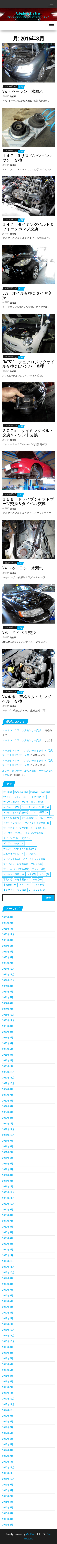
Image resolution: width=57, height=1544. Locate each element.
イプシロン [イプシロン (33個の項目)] (11, 807)
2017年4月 (7, 1444)
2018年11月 (8, 1335)
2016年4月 (7, 1513)
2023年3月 (7, 1054)
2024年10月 (8, 980)
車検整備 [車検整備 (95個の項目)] (10, 884)
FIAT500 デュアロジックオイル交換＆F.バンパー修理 (28, 364)
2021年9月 (7, 1140)
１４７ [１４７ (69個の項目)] (24, 884)
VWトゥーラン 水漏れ (24, 91)
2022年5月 (7, 1106)
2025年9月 (7, 940)
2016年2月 (7, 1524)
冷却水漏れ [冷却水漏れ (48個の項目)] (22, 879)
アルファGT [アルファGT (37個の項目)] (11, 802)
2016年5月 (7, 1507)
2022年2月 (7, 1117)
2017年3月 (7, 1450)
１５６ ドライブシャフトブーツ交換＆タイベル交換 (28, 501)
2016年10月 (8, 1478)
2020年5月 (7, 1232)
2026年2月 (7, 923)
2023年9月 (7, 1026)
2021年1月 (7, 1186)
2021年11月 (8, 1129)
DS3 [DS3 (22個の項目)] (34, 792)
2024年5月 (7, 997)
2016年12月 (8, 1467)
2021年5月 (7, 1163)
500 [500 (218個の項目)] (7, 792)
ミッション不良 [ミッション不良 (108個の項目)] (13, 874)
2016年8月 (7, 1490)
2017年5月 (7, 1438)
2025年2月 (7, 963)
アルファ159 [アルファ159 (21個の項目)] (37, 797)
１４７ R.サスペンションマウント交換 (27, 157)
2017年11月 (8, 1404)
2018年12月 (8, 1329)
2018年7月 (7, 1358)
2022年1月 (7, 1123)
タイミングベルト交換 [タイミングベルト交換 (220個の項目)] (17, 838)
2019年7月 (7, 1289)
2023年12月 (8, 1014)
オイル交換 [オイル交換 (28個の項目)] (11, 817)
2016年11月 (8, 1473)
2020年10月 (8, 1203)
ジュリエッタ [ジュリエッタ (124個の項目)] (12, 833)
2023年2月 (7, 1060)
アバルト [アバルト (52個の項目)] (19, 797)
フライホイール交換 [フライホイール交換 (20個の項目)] (15, 864)
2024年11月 (8, 974)
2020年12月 (8, 1192)
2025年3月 (7, 957)
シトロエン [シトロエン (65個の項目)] (38, 828)
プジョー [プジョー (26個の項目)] (38, 869)
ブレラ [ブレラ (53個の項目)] (36, 864)
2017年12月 (8, 1398)
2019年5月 (7, 1301)
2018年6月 (7, 1364)
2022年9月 (7, 1089)
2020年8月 (7, 1215)
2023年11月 (8, 1020)
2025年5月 (7, 945)
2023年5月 (7, 1049)
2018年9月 (7, 1347)
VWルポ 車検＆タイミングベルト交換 (26, 699)
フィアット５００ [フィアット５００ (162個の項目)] (34, 859)
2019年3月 (7, 1312)
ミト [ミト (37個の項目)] (31, 874)
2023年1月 (7, 1066)
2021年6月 (7, 1157)
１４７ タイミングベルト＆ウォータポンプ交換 (28, 226)
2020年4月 (7, 1238)
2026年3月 (7, 917)
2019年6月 (7, 1295)
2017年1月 (7, 1461)
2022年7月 (7, 1094)
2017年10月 (8, 1410)
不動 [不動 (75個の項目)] (7, 879)
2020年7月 (7, 1220)
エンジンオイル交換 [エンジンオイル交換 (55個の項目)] (15, 812)
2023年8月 (7, 1031)
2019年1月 (7, 1324)
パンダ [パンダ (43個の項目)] (31, 853)
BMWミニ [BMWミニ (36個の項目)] (21, 792)
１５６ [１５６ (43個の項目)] (38, 884)
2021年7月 (7, 1152)
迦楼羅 (13, 96)
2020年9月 (7, 1209)
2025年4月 (7, 951)
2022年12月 (8, 1072)
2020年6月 (7, 1226)
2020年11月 (8, 1198)
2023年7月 (7, 1037)
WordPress (31, 1534)
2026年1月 (7, 928)
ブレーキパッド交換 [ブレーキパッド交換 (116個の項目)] (16, 869)
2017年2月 (7, 1456)
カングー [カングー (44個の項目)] (46, 817)
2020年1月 (7, 1255)
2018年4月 (7, 1375)
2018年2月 (7, 1387)
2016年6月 (7, 1501)
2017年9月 (7, 1415)
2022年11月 (8, 1077)
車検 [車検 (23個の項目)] (37, 879)
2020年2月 (7, 1249)
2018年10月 (8, 1341)
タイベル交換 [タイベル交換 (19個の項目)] (34, 833)
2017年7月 (7, 1427)
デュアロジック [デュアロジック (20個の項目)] (13, 843)
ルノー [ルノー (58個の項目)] (44, 874)
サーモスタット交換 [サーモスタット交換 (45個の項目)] (15, 828)
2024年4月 (7, 1003)
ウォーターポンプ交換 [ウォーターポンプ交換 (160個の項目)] (36, 807)
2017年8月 (7, 1421)
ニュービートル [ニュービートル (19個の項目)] (13, 853)
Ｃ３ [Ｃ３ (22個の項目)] (21, 889)
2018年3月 (7, 1381)
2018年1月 (7, 1392)
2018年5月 (7, 1370)
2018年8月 (7, 1352)
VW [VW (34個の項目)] (6, 797)
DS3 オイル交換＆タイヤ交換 (27, 295)
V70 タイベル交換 (19, 632)
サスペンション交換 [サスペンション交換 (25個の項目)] (37, 822)
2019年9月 (7, 1278)
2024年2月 (7, 1008)
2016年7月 (7, 1496)
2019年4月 (7, 1306)
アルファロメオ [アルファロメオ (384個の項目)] (32, 802)
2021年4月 (7, 1169)
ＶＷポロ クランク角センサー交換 (21, 730)
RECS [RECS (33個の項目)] (45, 792)
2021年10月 (8, 1135)
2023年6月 (7, 1043)
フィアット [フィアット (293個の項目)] (11, 859)
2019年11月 (8, 1266)
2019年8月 (7, 1284)
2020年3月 (7, 1243)
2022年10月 (8, 1083)
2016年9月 (7, 1484)
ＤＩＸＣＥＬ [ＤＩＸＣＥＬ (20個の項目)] (37, 889)
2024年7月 (7, 991)
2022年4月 (7, 1112)
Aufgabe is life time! (28, 13)
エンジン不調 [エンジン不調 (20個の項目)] (39, 812)
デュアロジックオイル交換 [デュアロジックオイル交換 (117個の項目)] (19, 848)
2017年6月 (7, 1433)
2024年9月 (7, 986)
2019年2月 (7, 1318)
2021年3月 (7, 1175)
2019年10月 (8, 1272)
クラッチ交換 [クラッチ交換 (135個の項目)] (12, 822)
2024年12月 (8, 968)
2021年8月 (7, 1146)
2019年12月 (8, 1261)
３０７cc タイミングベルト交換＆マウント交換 (28, 432)
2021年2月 (7, 1180)
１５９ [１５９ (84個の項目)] (8, 889)
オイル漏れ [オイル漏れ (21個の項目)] (29, 817)
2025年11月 (8, 934)
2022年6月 (7, 1100)
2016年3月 (7, 1519)
